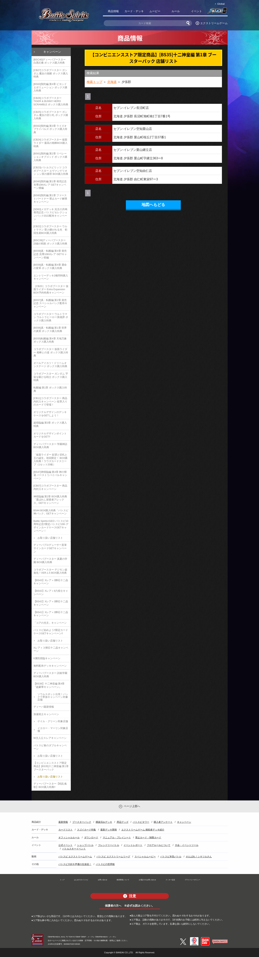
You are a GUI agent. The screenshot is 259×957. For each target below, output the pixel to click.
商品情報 (113, 11)
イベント (196, 11)
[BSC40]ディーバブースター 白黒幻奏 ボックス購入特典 (50, 61)
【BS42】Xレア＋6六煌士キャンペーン (51, 592)
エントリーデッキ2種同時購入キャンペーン (51, 277)
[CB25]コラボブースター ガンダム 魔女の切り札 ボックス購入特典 (51, 115)
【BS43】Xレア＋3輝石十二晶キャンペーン (51, 582)
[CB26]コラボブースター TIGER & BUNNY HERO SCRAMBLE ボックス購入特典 (51, 101)
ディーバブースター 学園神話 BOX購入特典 (50, 446)
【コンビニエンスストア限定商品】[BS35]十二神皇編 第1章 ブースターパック (51, 766)
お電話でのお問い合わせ (147, 880)
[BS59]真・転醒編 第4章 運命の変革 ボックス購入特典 (50, 266)
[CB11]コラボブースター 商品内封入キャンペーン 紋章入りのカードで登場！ (50, 401)
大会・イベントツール (186, 845)
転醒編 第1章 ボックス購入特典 (50, 389)
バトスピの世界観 (105, 864)
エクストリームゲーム (214, 23)
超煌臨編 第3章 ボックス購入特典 (50, 424)
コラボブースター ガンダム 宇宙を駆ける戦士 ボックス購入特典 (51, 377)
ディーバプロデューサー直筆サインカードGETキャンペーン (50, 548)
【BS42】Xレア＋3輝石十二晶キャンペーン (51, 603)
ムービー (154, 11)
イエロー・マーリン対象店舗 (52, 729)
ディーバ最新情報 (44, 706)
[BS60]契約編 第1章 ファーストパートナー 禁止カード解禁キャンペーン (50, 198)
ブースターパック (81, 822)
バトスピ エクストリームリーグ (113, 856)
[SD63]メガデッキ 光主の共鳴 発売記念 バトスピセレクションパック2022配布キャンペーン (50, 214)
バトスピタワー (141, 822)
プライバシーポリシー (192, 880)
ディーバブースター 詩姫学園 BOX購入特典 (50, 675)
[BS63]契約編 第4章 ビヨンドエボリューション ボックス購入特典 (50, 87)
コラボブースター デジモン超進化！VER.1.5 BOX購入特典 (50, 571)
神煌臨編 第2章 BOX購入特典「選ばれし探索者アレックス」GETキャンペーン (50, 499)
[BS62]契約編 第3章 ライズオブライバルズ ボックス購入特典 (50, 129)
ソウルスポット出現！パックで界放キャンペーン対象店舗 (52, 697)
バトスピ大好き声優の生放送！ (74, 864)
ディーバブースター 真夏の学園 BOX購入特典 (50, 560)
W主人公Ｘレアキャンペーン (50, 737)
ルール (176, 11)
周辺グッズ (122, 822)
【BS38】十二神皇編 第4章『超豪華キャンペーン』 (49, 685)
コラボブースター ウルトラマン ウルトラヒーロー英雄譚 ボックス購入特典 (51, 317)
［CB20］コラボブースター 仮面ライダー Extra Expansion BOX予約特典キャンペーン (51, 289)
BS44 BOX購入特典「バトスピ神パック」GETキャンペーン (51, 512)
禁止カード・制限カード (148, 837)
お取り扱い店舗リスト (50, 537)
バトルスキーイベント (74, 848)
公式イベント (65, 845)
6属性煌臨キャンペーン (47, 658)
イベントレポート (133, 845)
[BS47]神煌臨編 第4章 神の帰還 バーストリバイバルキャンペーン (50, 475)
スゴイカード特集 (86, 829)
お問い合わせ (102, 880)
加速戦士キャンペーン (46, 714)
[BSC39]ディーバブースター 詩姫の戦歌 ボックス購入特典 (50, 242)
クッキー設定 (170, 880)
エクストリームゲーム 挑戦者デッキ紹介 (142, 829)
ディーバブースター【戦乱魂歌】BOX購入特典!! (50, 785)
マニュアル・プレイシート (117, 837)
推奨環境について (123, 880)
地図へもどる (153, 204)
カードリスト (65, 829)
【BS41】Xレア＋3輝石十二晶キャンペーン (51, 614)
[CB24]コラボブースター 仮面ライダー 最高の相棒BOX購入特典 (51, 143)
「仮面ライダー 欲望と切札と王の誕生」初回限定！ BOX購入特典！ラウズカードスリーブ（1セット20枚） (51, 459)
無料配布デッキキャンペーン (50, 665)
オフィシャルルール (69, 837)
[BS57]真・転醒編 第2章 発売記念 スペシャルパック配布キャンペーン (50, 303)
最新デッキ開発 (108, 829)
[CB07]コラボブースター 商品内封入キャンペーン (50, 487)
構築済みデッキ (104, 822)
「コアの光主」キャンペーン (50, 622)
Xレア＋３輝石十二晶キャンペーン (51, 649)
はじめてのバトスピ (81, 880)
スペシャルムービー (145, 856)
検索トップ (94, 82)
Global (220, 3)
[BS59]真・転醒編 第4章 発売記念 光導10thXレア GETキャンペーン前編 (50, 254)
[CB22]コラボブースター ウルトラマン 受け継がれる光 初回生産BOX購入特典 (50, 229)
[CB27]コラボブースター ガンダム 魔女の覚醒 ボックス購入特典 (51, 73)
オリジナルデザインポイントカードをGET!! (50, 435)
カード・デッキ (134, 11)
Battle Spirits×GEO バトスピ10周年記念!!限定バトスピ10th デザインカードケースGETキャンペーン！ (51, 526)
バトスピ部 (217, 12)
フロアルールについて (158, 845)
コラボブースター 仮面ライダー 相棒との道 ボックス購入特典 (51, 352)
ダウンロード (91, 837)
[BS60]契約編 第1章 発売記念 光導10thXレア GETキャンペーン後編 (50, 184)
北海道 (112, 82)
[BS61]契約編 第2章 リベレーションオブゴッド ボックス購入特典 (50, 156)
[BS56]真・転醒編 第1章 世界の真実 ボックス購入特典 (50, 329)
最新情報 (63, 822)
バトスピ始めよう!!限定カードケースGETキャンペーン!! (51, 632)
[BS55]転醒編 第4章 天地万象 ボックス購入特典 (50, 340)
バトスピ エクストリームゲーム (75, 856)
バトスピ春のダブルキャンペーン (50, 747)
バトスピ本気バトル (170, 856)
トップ (62, 880)
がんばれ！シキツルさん (199, 856)
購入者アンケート (163, 822)
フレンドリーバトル (108, 845)
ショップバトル (85, 845)
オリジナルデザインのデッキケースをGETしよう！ (50, 414)
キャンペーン (52, 51)
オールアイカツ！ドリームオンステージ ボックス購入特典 (50, 365)
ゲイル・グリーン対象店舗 (52, 721)
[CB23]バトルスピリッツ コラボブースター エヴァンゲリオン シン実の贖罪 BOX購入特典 (51, 170)
